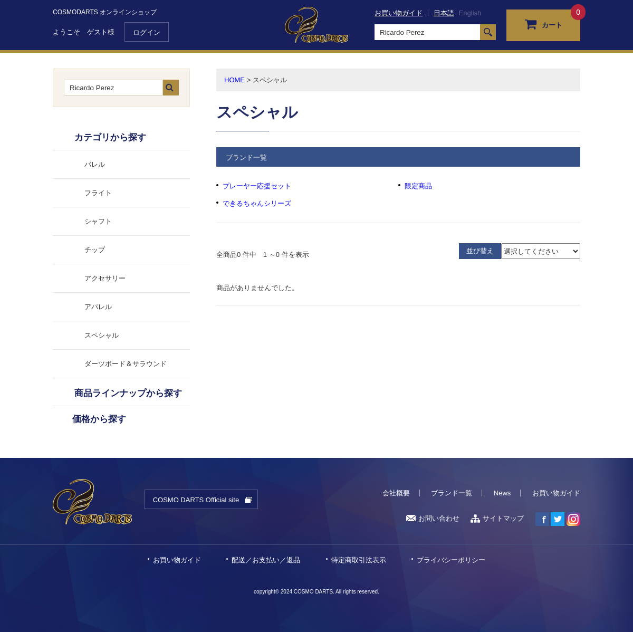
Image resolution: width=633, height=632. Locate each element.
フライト (98, 193)
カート (543, 23)
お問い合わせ (432, 518)
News (502, 493)
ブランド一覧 (451, 493)
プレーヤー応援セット (257, 186)
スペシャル (101, 335)
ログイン (146, 32)
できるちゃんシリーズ (257, 203)
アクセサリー (105, 278)
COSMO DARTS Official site (196, 500)
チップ (94, 250)
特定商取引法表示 (358, 560)
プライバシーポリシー (451, 560)
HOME (234, 80)
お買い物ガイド (399, 13)
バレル (94, 164)
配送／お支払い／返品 (266, 560)
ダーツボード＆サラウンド (125, 364)
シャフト (98, 221)
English (470, 13)
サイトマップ (497, 518)
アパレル (98, 307)
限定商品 (418, 186)
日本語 (444, 13)
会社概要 (396, 493)
